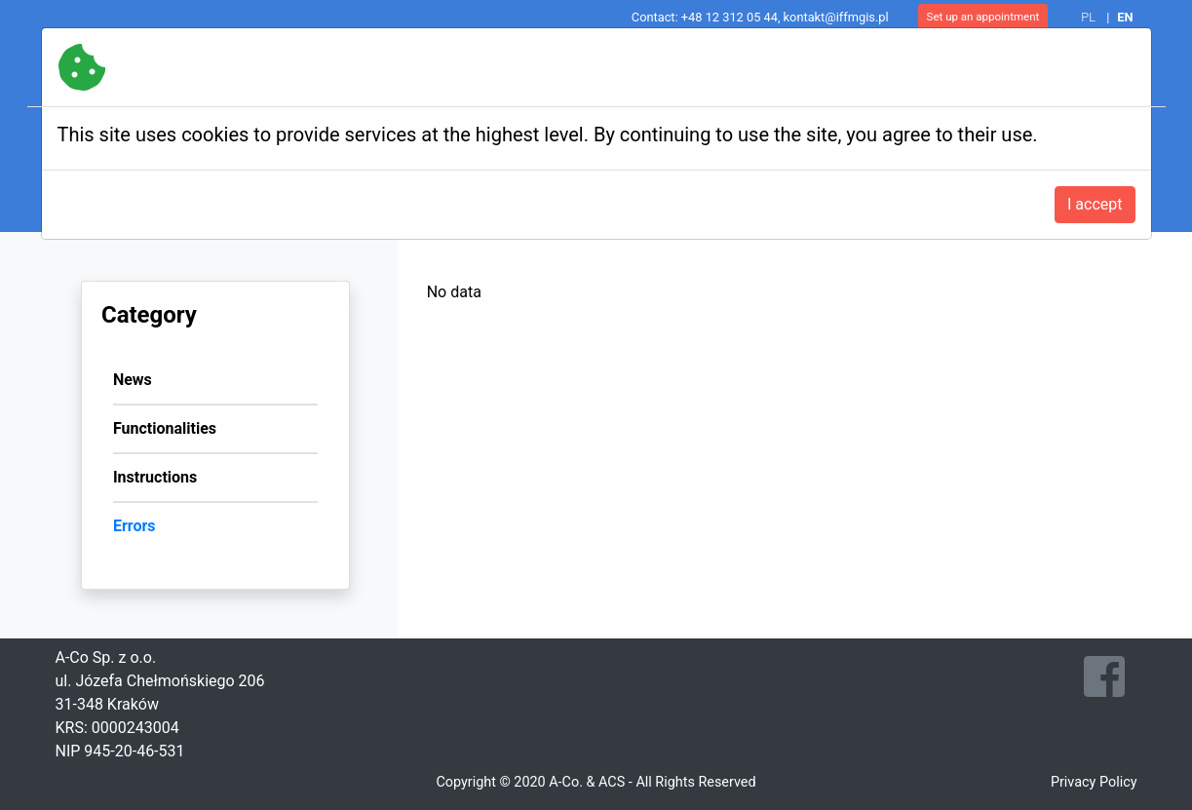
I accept (1094, 204)
